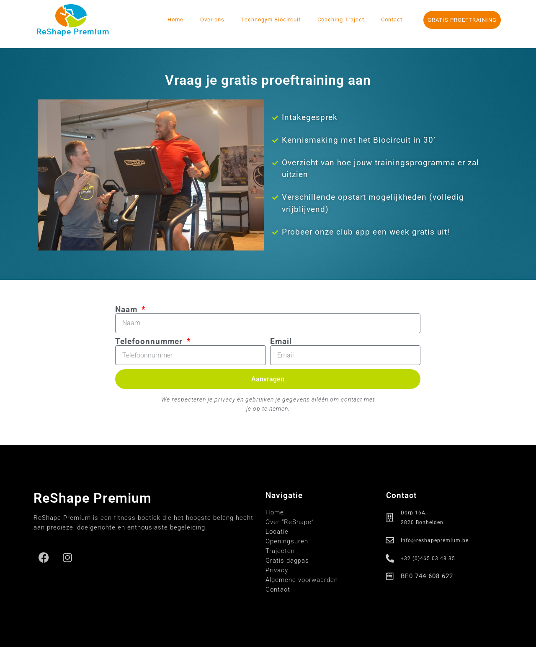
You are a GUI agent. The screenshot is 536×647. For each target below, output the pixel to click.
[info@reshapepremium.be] (390, 540)
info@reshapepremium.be (435, 540)
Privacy (276, 570)
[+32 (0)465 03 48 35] (390, 558)
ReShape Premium (73, 32)
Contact (391, 19)
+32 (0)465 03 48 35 (428, 558)
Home (175, 19)
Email (281, 341)
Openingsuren (286, 541)
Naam (127, 309)
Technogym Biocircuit (271, 19)
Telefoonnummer (150, 341)
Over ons (212, 19)
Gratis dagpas (287, 560)
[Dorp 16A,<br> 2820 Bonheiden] (390, 517)
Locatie (277, 531)
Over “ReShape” (289, 522)
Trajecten (280, 551)
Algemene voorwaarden (301, 580)
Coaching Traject (340, 19)
